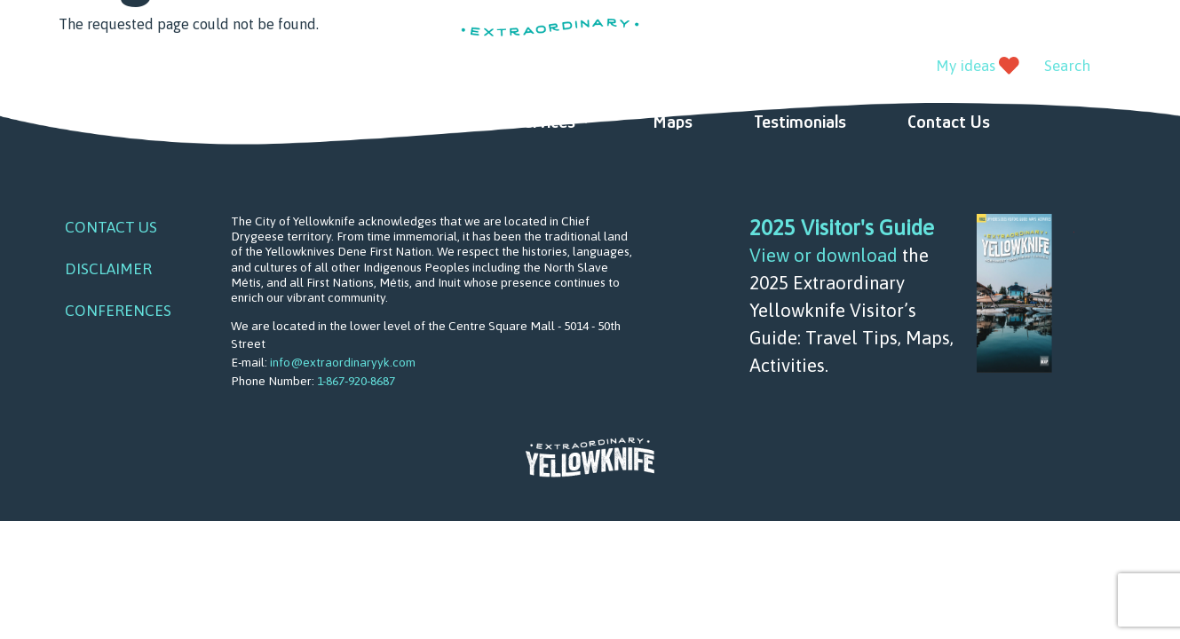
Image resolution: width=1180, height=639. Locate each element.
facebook (74, 67)
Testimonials (800, 121)
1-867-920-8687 (356, 381)
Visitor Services (518, 121)
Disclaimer (108, 269)
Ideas (380, 121)
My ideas (965, 66)
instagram (154, 67)
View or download (823, 255)
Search (1067, 66)
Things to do (237, 121)
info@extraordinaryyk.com (343, 362)
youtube (114, 67)
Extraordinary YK (550, 48)
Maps (673, 121)
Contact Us (948, 121)
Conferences (118, 311)
